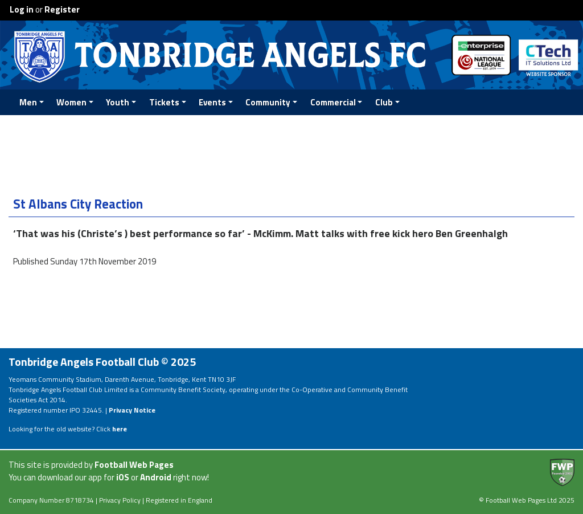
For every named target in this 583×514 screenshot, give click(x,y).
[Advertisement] (291, 154)
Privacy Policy (120, 500)
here (119, 428)
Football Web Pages (134, 464)
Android (155, 477)
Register (62, 9)
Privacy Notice (132, 410)
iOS (122, 477)
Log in (22, 9)
